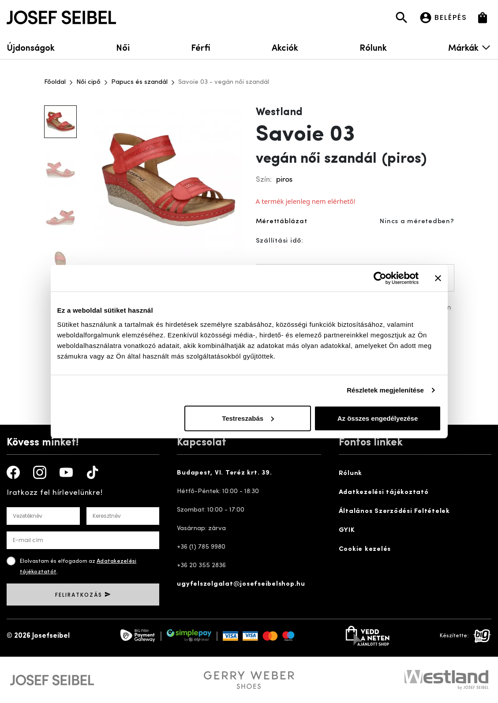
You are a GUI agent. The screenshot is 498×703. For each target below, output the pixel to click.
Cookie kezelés (365, 549)
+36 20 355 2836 (201, 565)
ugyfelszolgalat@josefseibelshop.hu (241, 584)
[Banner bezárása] (438, 278)
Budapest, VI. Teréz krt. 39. (224, 473)
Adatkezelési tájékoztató (384, 492)
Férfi (200, 47)
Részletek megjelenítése (385, 390)
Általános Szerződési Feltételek (394, 511)
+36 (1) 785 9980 (201, 547)
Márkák (469, 47)
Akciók (285, 47)
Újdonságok (31, 47)
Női (123, 47)
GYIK (347, 530)
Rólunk (373, 47)
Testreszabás (248, 418)
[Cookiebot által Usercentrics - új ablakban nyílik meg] (380, 278)
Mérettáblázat (281, 221)
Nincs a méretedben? (417, 221)
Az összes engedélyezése (377, 418)
